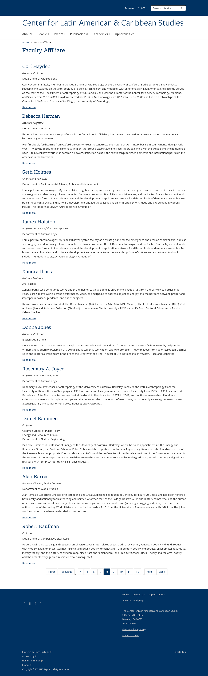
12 (138, 572)
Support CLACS (156, 594)
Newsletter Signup (133, 600)
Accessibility (29, 656)
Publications (79, 34)
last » (163, 572)
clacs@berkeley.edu (134, 629)
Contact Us (139, 594)
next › (151, 572)
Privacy (26, 665)
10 (122, 572)
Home (25, 42)
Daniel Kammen (40, 418)
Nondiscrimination (32, 660)
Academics (102, 34)
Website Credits (130, 635)
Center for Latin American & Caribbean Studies (102, 23)
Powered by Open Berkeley (36, 652)
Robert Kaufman (40, 526)
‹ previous (67, 572)
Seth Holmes (36, 171)
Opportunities (125, 34)
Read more (29, 107)
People (43, 34)
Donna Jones (36, 327)
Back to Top (180, 651)
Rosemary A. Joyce (43, 368)
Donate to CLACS (135, 8)
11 (130, 572)
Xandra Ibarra (38, 271)
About (27, 34)
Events (59, 34)
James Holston (38, 221)
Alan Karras (35, 476)
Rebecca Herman (41, 116)
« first (52, 572)
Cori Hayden (36, 66)
